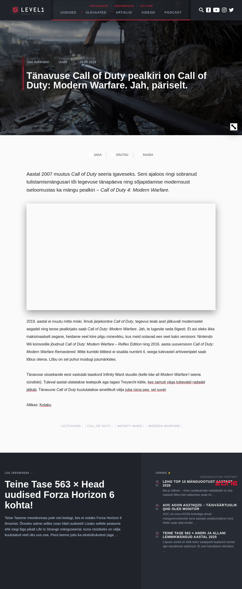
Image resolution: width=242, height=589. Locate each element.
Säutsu (119, 155)
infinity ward (129, 426)
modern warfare (164, 426)
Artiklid (124, 12)
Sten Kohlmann (37, 62)
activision (71, 426)
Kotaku (45, 405)
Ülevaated (96, 12)
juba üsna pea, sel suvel (145, 390)
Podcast (173, 12)
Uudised (68, 12)
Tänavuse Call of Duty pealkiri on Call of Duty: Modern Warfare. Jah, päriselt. (116, 80)
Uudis (63, 62)
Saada (145, 155)
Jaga (95, 155)
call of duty (99, 426)
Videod (148, 12)
